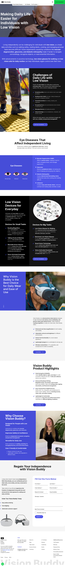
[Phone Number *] (56, 487)
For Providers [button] (35, 4)
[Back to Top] (2, 564)
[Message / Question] (49, 501)
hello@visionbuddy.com (22, 549)
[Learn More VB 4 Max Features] (40, 124)
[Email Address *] (41, 487)
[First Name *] (41, 483)
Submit (39, 516)
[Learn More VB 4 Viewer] (39, 352)
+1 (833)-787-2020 (21, 550)
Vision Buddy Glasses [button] (18, 4)
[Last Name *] (56, 483)
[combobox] (41, 492)
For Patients (27, 4)
